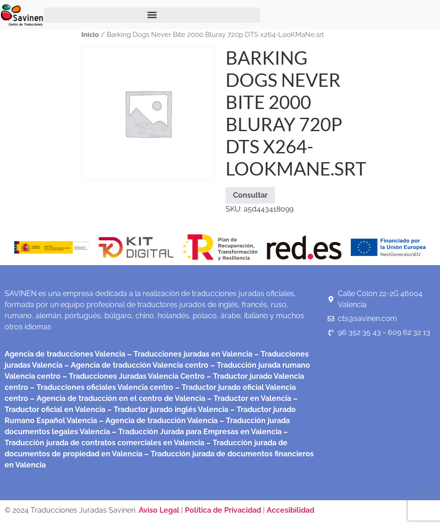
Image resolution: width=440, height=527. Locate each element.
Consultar (250, 195)
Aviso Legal (160, 510)
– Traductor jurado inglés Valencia (167, 409)
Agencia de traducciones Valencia (65, 354)
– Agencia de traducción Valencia (157, 420)
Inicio (90, 34)
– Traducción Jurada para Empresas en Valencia (195, 431)
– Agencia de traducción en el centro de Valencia (116, 398)
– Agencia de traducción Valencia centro (135, 365)
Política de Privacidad (223, 510)
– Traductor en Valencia (248, 398)
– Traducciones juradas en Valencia (188, 354)
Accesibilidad (290, 510)
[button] (152, 15)
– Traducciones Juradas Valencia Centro (133, 376)
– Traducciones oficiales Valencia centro (100, 387)
